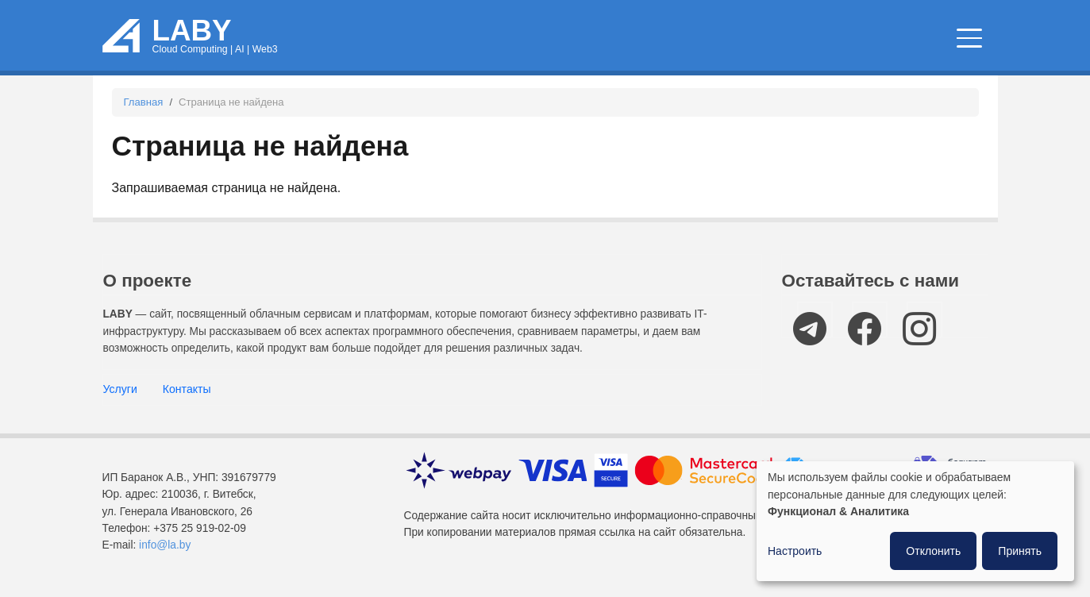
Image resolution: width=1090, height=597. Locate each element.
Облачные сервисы (479, 39)
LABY (192, 30)
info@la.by (165, 545)
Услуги (120, 389)
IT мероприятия (800, 39)
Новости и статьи (640, 39)
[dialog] (915, 521)
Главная (144, 102)
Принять (1020, 551)
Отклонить (933, 551)
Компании (930, 39)
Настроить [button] (795, 551)
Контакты (187, 389)
